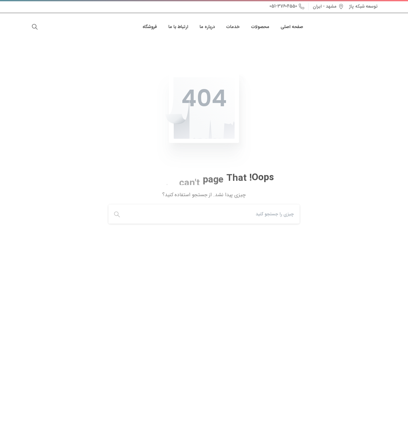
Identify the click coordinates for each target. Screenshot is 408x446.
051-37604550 (286, 6)
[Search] (214, 214)
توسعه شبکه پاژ (363, 6)
